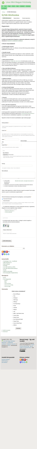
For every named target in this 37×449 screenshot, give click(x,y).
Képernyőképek (6, 264)
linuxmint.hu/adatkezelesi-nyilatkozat (15, 40)
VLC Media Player (16, 303)
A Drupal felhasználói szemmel (27, 113)
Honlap (3, 163)
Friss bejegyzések (7, 279)
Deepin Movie (16, 317)
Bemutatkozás (5, 170)
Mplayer (15, 309)
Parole (14, 305)
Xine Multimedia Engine (18, 319)
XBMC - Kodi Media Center (18, 313)
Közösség (28, 6)
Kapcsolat (14, 344)
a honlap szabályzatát (8, 212)
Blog (17, 6)
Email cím (4, 130)
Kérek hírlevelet (6, 200)
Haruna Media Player (17, 323)
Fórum (13, 6)
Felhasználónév (5, 122)
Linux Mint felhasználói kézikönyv (10, 268)
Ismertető (5, 265)
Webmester (4, 342)
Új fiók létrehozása (7, 18)
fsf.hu (9, 345)
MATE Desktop (5, 360)
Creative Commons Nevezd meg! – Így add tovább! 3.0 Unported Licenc (27, 346)
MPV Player (15, 299)
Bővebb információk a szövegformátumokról (24, 180)
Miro (14, 296)
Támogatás (4, 8)
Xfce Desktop (5, 362)
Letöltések (22, 6)
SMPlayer (15, 301)
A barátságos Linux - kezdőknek (10, 261)
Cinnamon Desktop (6, 359)
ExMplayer (15, 297)
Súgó (9, 6)
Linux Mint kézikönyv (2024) (9, 266)
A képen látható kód (7, 229)
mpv (14, 311)
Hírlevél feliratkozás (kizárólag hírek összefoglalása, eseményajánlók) (17, 197)
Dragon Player (16, 321)
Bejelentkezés (16, 18)
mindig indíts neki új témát (15, 61)
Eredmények (5, 331)
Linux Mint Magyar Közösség (18, 2)
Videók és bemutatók (7, 271)
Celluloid (15, 307)
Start (5, 6)
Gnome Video (16, 315)
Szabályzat (9, 344)
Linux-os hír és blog (9, 284)
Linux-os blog (7, 286)
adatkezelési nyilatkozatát (9, 210)
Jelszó (3, 139)
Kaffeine (15, 325)
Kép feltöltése (6, 152)
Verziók (4, 269)
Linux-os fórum (8, 283)
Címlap (3, 12)
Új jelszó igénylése (26, 18)
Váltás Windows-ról (7, 262)
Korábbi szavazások (6, 330)
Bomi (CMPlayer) (16, 294)
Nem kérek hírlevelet (7, 198)
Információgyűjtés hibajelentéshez (10, 272)
